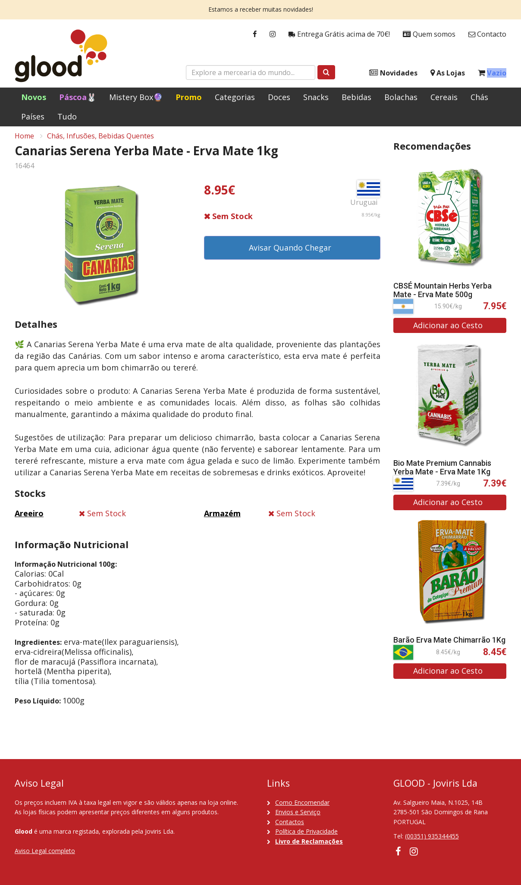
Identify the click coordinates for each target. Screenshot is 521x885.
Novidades (393, 73)
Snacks (316, 97)
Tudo (67, 116)
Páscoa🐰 (77, 97)
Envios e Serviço (297, 812)
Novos (33, 97)
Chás (479, 97)
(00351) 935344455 (432, 836)
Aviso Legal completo (45, 851)
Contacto (487, 34)
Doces (279, 97)
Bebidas (356, 97)
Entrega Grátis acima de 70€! (339, 34)
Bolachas (400, 97)
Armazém (222, 518)
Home (24, 140)
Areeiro (29, 518)
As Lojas (447, 73)
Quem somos (429, 34)
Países (32, 116)
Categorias (235, 97)
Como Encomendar (302, 802)
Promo (189, 97)
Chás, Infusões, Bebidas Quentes (100, 140)
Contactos (289, 822)
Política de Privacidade (306, 831)
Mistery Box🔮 (136, 97)
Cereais (444, 97)
